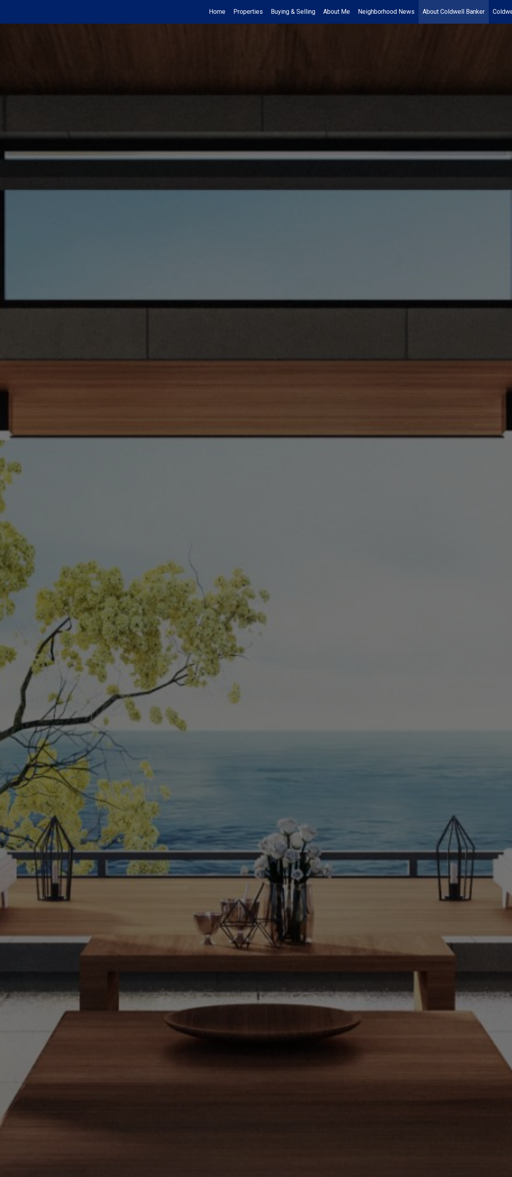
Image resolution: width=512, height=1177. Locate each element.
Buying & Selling (293, 11)
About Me (336, 11)
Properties (248, 11)
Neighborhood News (386, 11)
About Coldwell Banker (454, 11)
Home (217, 11)
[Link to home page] (10, 12)
